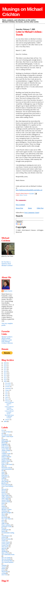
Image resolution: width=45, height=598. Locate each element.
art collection (5, 435)
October (7, 386)
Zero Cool (4, 575)
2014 (5, 371)
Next (3, 522)
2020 (5, 363)
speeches (4, 548)
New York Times (6, 519)
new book (4, 517)
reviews (4, 537)
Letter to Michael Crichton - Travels (9, 412)
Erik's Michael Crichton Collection (7, 342)
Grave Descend (6, 484)
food (3, 478)
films (3, 474)
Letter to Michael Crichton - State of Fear (9, 408)
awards (4, 439)
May (6, 395)
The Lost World (6, 559)
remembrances (6, 536)
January (7, 419)
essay (3, 472)
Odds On (4, 523)
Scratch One (5, 545)
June (6, 393)
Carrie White (5, 449)
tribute (3, 568)
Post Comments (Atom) (31, 212)
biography (4, 444)
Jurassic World (6, 502)
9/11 (3, 430)
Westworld (5, 571)
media (3, 506)
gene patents (5, 481)
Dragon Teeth (5, 460)
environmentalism (7, 469)
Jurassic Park (5, 500)
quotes (3, 531)
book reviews (5, 447)
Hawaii (4, 491)
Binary (3, 443)
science (4, 540)
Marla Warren (8, 291)
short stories (5, 547)
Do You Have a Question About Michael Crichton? (7, 263)
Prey (3, 528)
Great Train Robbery (7, 486)
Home (30, 208)
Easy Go (4, 463)
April (6, 397)
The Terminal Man (7, 561)
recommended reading (8, 533)
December (8, 383)
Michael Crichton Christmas (6, 510)
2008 (5, 421)
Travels (25, 195)
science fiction (6, 542)
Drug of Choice (6, 461)
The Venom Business (7, 562)
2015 (5, 369)
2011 (5, 377)
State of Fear (5, 553)
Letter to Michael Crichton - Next (9, 404)
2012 (5, 375)
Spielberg (4, 551)
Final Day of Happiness (5, 476)
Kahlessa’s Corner (7, 340)
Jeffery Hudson (6, 497)
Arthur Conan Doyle (7, 436)
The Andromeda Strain (8, 554)
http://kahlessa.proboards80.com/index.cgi (29, 190)
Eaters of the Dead (7, 464)
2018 (5, 365)
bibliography (5, 441)
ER (2, 470)
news (3, 520)
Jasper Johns (5, 495)
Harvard (4, 489)
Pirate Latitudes (6, 525)
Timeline (4, 565)
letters (21, 195)
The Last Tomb (6, 557)
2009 (5, 381)
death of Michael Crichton (6, 457)
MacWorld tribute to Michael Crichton (9, 416)
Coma (3, 452)
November (8, 385)
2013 (5, 373)
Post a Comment (20, 204)
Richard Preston (6, 539)
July (6, 392)
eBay (3, 466)
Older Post (40, 208)
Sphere (4, 550)
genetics (4, 483)
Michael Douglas (6, 512)
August (7, 390)
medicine (4, 508)
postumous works (6, 526)
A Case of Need (6, 432)
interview (4, 494)
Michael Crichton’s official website (7, 337)
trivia (3, 570)
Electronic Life (6, 467)
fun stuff (4, 480)
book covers (5, 446)
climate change (6, 450)
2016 (5, 367)
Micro (3, 514)
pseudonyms (5, 529)
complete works (6, 453)
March (7, 399)
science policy (6, 543)
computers (4, 455)
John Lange (5, 498)
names (3, 516)
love (3, 505)
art (2, 433)
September (8, 388)
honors (3, 492)
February (7, 400)
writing (4, 573)
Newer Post (19, 208)
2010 (5, 379)
